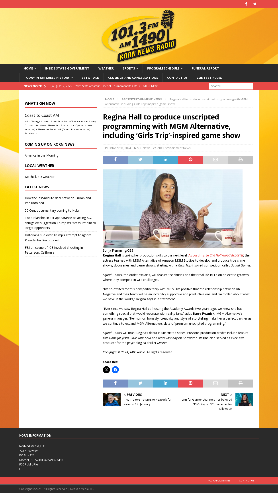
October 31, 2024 (120, 147)
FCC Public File (28, 464)
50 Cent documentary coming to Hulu (52, 210)
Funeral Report (205, 68)
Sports (129, 68)
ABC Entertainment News (174, 147)
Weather (106, 68)
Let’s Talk (90, 77)
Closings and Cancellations (133, 77)
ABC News (143, 147)
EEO (22, 469)
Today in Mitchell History (47, 77)
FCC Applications (219, 480)
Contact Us (177, 77)
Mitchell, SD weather (40, 176)
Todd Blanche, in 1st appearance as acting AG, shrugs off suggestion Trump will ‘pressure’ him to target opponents (60, 222)
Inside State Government (67, 68)
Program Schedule (163, 68)
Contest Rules (209, 77)
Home (28, 68)
